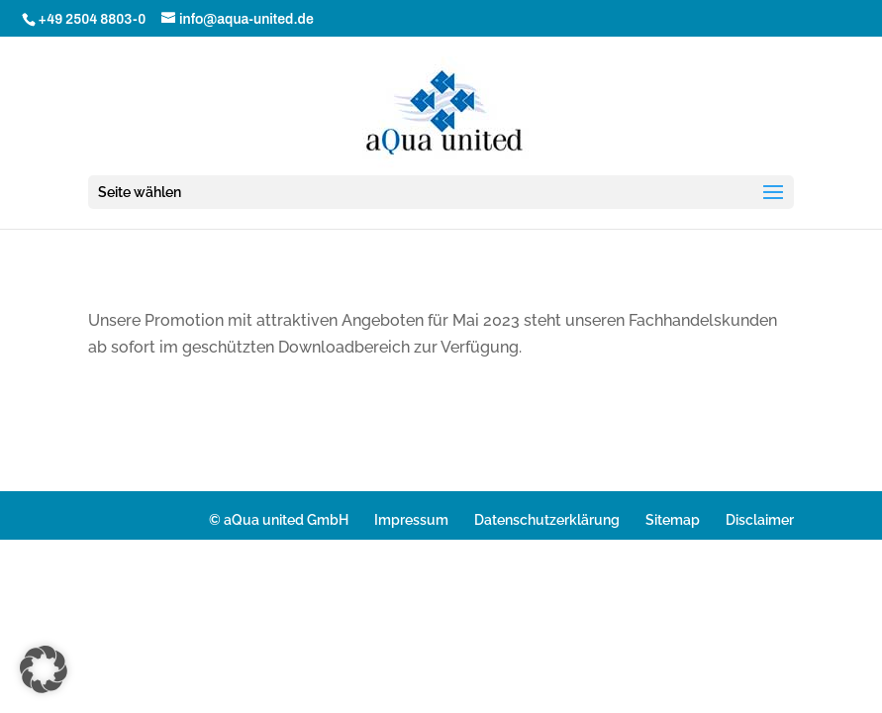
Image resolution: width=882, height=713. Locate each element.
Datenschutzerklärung (547, 520)
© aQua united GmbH (278, 520)
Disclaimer (760, 520)
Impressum (411, 520)
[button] (43, 669)
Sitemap (672, 520)
